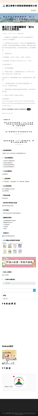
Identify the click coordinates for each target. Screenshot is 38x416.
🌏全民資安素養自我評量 (8, 236)
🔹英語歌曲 (5, 226)
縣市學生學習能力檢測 (7, 205)
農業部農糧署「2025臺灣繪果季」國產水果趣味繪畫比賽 (19, 141)
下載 (29, 109)
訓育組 (22, 33)
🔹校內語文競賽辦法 (7, 162)
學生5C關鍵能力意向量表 (8, 189)
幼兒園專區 (5, 174)
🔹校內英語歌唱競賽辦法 (8, 164)
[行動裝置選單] (33, 10)
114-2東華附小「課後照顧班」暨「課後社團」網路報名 (15, 181)
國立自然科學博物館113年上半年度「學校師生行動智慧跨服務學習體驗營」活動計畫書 (19, 124)
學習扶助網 (5, 198)
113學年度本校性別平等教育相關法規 (11, 213)
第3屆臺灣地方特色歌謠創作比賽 (19, 131)
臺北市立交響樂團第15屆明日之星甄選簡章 (14, 109)
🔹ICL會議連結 (6, 224)
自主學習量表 (5, 191)
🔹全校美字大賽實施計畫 (8, 160)
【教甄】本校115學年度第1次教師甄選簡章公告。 (14, 153)
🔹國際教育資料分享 (7, 222)
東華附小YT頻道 (15, 387)
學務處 (19, 33)
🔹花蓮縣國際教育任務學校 (9, 220)
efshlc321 (5, 33)
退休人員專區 (5, 275)
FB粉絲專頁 (19, 324)
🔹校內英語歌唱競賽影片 (8, 166)
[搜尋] (34, 290)
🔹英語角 (4, 228)
